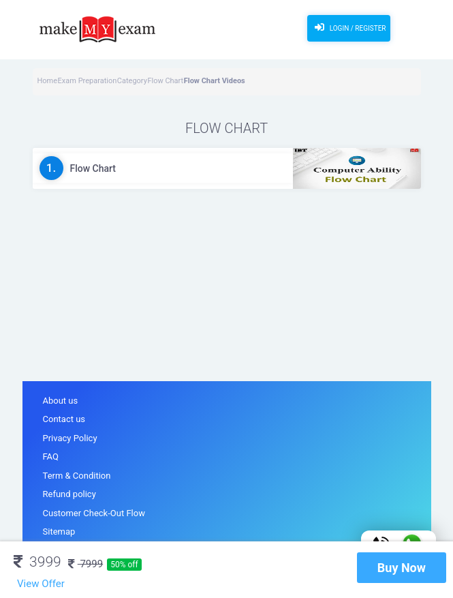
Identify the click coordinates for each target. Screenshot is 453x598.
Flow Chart (165, 80)
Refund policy (69, 494)
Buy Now (401, 567)
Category (132, 80)
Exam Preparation (87, 80)
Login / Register (348, 27)
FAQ (51, 456)
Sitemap (59, 531)
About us (60, 400)
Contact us (64, 419)
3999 (37, 562)
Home (47, 80)
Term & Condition (77, 475)
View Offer (41, 584)
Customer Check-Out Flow (94, 513)
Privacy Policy (70, 438)
